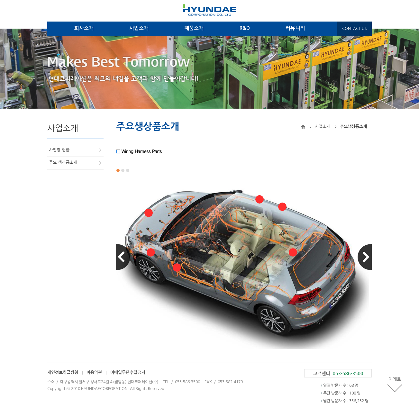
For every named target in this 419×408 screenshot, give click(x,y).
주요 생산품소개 (63, 162)
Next (365, 257)
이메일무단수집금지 (127, 372)
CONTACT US (354, 29)
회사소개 (84, 28)
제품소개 (194, 28)
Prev (123, 257)
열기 (148, 213)
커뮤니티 (295, 28)
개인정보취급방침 (62, 372)
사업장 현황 (59, 150)
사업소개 (139, 28)
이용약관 (94, 372)
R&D (244, 28)
